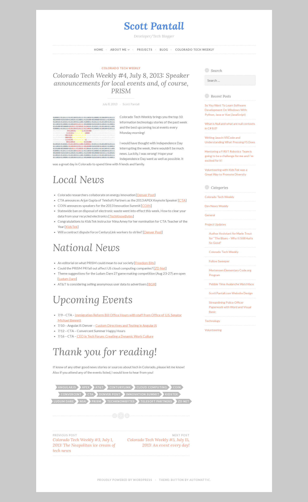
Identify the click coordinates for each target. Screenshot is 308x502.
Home (98, 49)
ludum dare (64, 401)
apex (86, 387)
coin (177, 387)
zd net (183, 401)
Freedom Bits (144, 263)
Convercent (71, 394)
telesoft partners (156, 401)
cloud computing (152, 387)
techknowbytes (121, 401)
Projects (144, 49)
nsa (83, 401)
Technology (212, 321)
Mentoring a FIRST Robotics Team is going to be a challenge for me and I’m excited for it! (229, 156)
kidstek (171, 394)
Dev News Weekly (216, 206)
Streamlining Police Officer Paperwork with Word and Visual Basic (230, 307)
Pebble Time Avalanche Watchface (231, 284)
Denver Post (146, 195)
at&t (99, 387)
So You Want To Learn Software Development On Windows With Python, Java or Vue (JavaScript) (226, 110)
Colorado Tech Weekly (194, 49)
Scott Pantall (154, 25)
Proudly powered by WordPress (124, 480)
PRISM (96, 401)
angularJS (67, 387)
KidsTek (71, 227)
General (210, 215)
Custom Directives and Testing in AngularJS (126, 325)
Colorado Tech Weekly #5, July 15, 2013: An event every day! (155, 441)
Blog (164, 49)
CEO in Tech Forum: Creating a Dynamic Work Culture (115, 336)
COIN (146, 205)
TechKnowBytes (121, 216)
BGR (151, 284)
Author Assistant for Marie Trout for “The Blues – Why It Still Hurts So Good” (231, 238)
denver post (109, 394)
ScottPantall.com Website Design (231, 293)
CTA (182, 200)
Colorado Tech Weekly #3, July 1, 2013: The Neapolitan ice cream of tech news (87, 443)
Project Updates (215, 224)
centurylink (120, 387)
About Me (118, 49)
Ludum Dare (67, 279)
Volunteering (213, 330)
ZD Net (160, 268)
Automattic (199, 480)
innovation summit (142, 394)
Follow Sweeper (219, 261)
